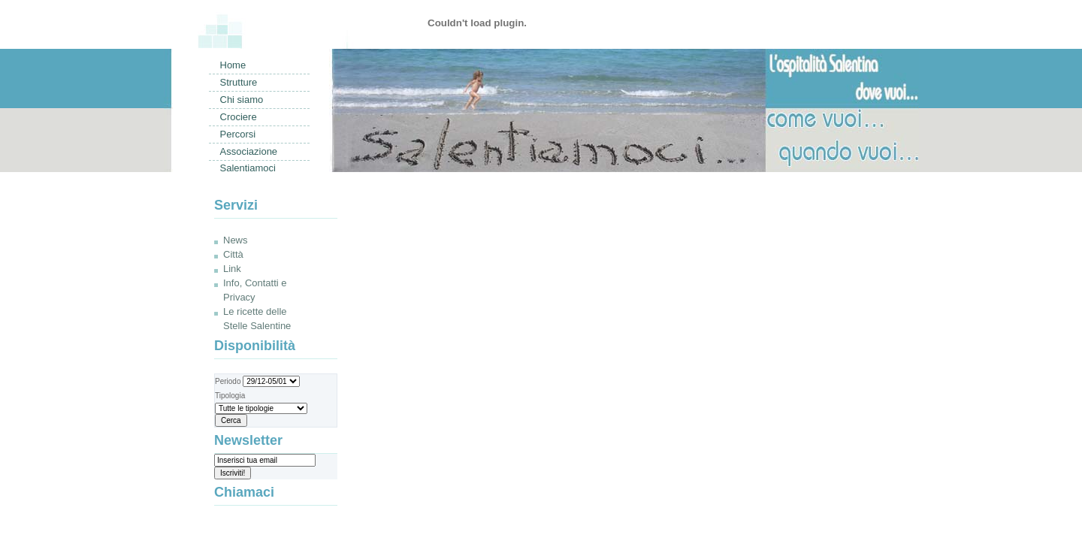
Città (233, 254)
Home (233, 65)
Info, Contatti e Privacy (255, 290)
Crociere (238, 116)
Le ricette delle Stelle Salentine (257, 318)
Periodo (257, 381)
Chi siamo (242, 99)
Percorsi (238, 134)
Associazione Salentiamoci (249, 153)
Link (232, 268)
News (235, 240)
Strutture (239, 82)
